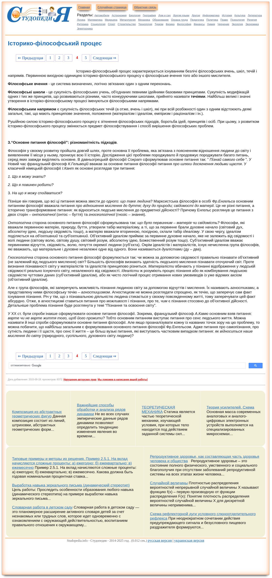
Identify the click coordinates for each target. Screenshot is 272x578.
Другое (196, 15)
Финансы (199, 24)
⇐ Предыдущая (30, 58)
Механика (144, 19)
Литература (255, 15)
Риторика (82, 24)
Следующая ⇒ (104, 58)
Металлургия (128, 19)
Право (224, 19)
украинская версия (189, 540)
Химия (211, 24)
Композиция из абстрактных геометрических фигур (37, 414)
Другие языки (181, 15)
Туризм (159, 24)
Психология (237, 19)
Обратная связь (145, 7)
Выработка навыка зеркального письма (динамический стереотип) (71, 485)
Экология (237, 24)
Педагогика (197, 19)
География (149, 15)
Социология (98, 24)
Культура (239, 15)
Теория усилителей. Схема (230, 407)
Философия (184, 24)
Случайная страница (112, 7)
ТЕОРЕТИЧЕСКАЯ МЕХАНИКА (158, 409)
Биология (135, 15)
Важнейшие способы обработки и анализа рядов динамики (101, 409)
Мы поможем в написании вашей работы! (123, 379)
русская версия (160, 540)
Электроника (85, 28)
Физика (170, 24)
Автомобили (101, 15)
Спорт (111, 24)
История (227, 15)
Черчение (223, 24)
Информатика (210, 15)
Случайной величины (169, 483)
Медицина (111, 19)
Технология (145, 24)
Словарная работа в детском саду (42, 507)
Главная (84, 7)
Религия (252, 19)
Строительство (127, 24)
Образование (160, 19)
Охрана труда (179, 19)
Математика (95, 19)
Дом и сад (164, 15)
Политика (212, 19)
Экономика (252, 24)
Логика (81, 19)
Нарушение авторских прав (80, 379)
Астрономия (119, 15)
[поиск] (127, 365)
